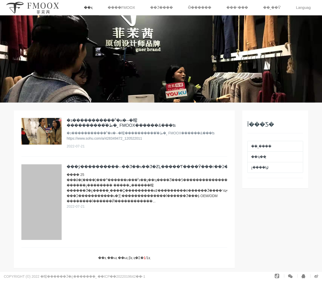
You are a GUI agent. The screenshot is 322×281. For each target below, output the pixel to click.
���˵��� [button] (237, 7)
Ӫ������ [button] (199, 7)
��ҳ (88, 7)
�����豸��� (160, 276)
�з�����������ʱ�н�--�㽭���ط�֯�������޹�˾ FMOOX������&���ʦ (121, 123)
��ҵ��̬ (258, 157)
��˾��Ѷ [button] (272, 7)
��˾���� (261, 146)
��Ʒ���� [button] (161, 7)
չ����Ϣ (260, 167)
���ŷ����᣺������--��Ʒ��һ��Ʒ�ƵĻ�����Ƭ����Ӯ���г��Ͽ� (147, 166)
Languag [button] (303, 7)
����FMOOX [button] (121, 7)
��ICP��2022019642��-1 (122, 276)
